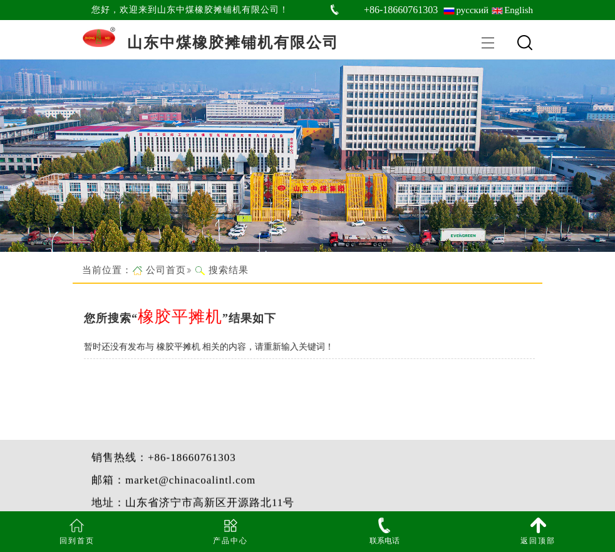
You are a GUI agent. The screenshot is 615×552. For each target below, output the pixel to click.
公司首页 (166, 270)
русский (472, 10)
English (518, 10)
